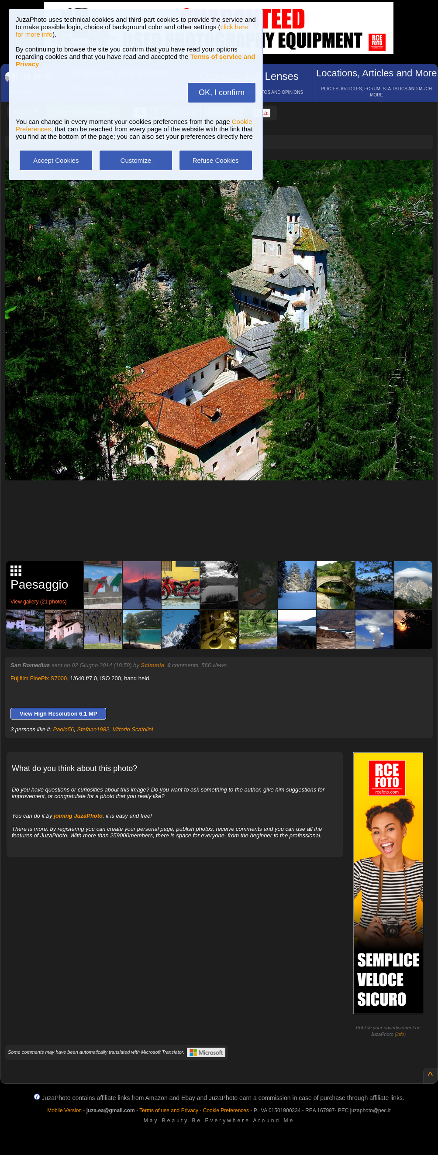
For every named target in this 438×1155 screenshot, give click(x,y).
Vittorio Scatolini (132, 729)
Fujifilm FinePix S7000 (38, 678)
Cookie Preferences (226, 1110)
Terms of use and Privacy (168, 1110)
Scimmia (152, 665)
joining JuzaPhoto (78, 815)
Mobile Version (64, 1110)
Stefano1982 (93, 729)
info (400, 1034)
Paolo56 (63, 729)
